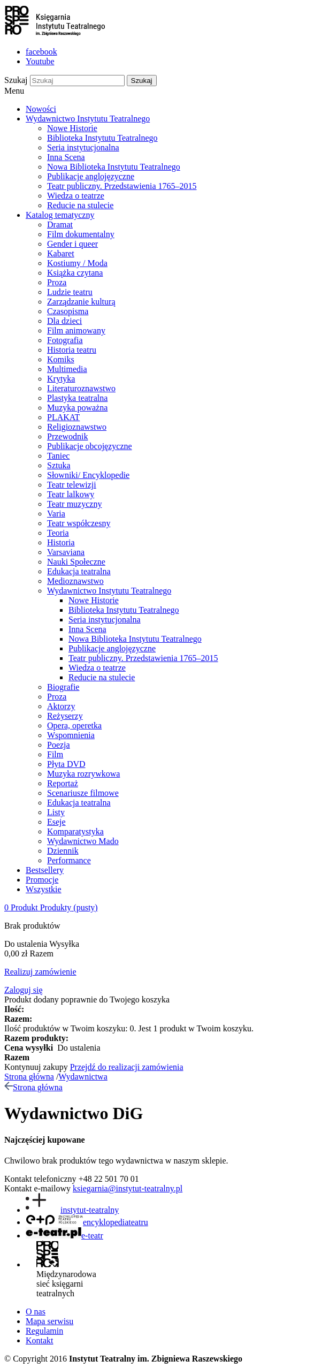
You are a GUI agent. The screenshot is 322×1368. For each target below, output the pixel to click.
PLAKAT (63, 417)
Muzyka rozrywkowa (83, 773)
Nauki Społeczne (76, 561)
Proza (56, 282)
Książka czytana (75, 272)
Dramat (60, 224)
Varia (56, 513)
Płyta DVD (66, 764)
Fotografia (65, 340)
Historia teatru (71, 349)
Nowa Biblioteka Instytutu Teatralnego (113, 166)
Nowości (41, 108)
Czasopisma (67, 311)
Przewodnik (67, 436)
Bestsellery (45, 870)
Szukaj (16, 80)
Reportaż (62, 783)
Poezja (58, 744)
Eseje (56, 821)
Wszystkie (44, 889)
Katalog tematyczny (60, 214)
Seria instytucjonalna (83, 147)
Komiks (60, 359)
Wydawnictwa (82, 1076)
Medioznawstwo (75, 581)
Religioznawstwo (76, 426)
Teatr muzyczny (74, 503)
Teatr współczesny (78, 523)
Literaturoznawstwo (81, 388)
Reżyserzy (65, 715)
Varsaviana (66, 552)
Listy (56, 812)
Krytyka (61, 378)
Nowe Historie (72, 128)
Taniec (58, 455)
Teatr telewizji (71, 484)
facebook (41, 51)
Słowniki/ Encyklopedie (88, 475)
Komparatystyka (75, 831)
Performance (69, 860)
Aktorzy (61, 706)
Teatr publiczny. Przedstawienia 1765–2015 (122, 186)
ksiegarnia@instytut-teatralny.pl (127, 1188)
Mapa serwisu (49, 1321)
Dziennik (63, 850)
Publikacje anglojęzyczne (90, 176)
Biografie (63, 686)
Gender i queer (72, 243)
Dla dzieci (64, 320)
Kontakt (39, 1340)
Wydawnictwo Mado (83, 841)
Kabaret (60, 253)
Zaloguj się (23, 989)
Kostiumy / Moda (77, 263)
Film (55, 754)
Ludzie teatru (70, 292)
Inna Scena (66, 157)
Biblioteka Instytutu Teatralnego (102, 137)
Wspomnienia (71, 735)
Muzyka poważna (77, 407)
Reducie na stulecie (80, 205)
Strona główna (29, 1076)
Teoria (58, 532)
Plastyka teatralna (77, 397)
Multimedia (67, 369)
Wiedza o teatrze (75, 195)
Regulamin (44, 1330)
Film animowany (76, 330)
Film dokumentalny (80, 234)
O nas (35, 1311)
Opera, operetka (74, 725)
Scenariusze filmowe (83, 792)
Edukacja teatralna (79, 571)
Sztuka (59, 465)
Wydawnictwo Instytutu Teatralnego (88, 118)
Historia (61, 542)
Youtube (40, 61)
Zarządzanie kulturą (81, 301)
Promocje (42, 879)
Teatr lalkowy (70, 494)
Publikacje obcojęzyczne (89, 446)
